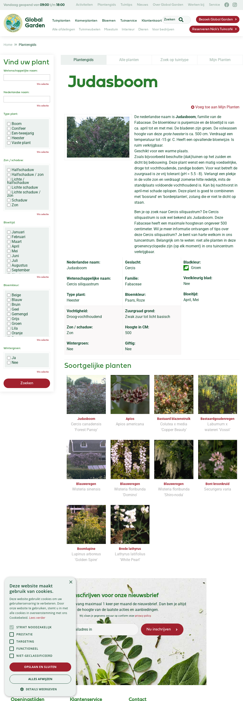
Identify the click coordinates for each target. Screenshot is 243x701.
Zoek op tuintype (174, 60)
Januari (15, 232)
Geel (13, 309)
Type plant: (11, 114)
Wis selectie (43, 84)
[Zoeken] (174, 19)
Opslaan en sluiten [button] (40, 667)
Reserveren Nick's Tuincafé (212, 29)
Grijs (13, 319)
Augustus (17, 265)
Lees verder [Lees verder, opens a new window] (37, 618)
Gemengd (17, 314)
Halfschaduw (20, 170)
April (13, 246)
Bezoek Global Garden (216, 19)
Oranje (15, 333)
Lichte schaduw (22, 187)
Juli (12, 260)
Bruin (13, 304)
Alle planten (129, 60)
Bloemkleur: (11, 285)
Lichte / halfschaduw (18, 181)
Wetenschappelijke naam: (21, 71)
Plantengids (83, 60)
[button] (40, 689)
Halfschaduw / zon (25, 174)
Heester (15, 138)
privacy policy (143, 615)
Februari (16, 237)
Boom (14, 123)
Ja (11, 358)
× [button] (70, 582)
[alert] (40, 636)
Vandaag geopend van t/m (34, 5)
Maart (14, 241)
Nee (12, 362)
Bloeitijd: (9, 222)
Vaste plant (19, 142)
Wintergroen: (12, 348)
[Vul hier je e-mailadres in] (92, 629)
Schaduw (17, 200)
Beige (14, 295)
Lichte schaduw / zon (24, 194)
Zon (12, 205)
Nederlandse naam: (16, 92)
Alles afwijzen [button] (40, 679)
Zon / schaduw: (13, 160)
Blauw (14, 300)
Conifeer (16, 128)
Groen (14, 323)
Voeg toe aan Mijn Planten (217, 107)
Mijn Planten (220, 60)
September (18, 270)
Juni (13, 256)
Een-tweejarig (20, 133)
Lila (12, 328)
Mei (12, 251)
